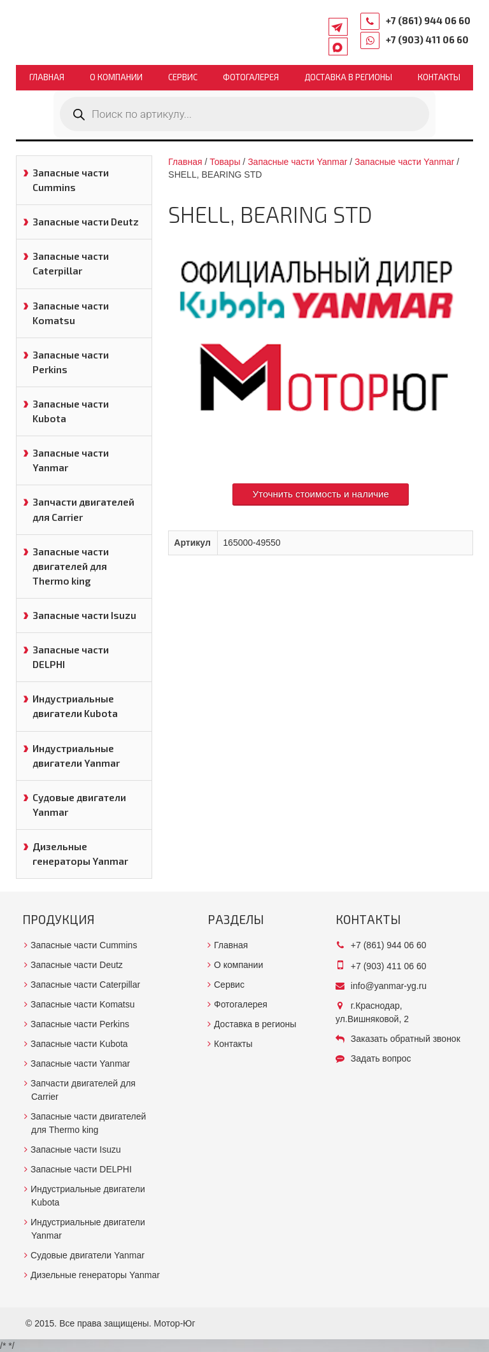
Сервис (182, 77)
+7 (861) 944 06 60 (428, 20)
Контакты (439, 77)
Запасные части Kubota (70, 411)
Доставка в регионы (348, 77)
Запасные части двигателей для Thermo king (70, 566)
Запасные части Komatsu (70, 313)
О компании (116, 77)
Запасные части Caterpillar (70, 263)
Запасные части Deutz (85, 221)
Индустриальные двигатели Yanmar (76, 756)
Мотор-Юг (174, 1323)
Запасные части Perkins (70, 362)
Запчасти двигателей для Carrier (83, 509)
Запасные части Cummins (70, 180)
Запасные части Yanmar (70, 460)
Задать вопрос (381, 1058)
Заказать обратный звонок (405, 1039)
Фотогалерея (251, 77)
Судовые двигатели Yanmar (79, 805)
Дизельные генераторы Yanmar (80, 854)
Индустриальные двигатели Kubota (75, 706)
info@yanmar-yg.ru (389, 986)
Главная (46, 77)
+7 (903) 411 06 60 (427, 39)
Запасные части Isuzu (84, 615)
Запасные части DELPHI (70, 657)
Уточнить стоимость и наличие (320, 493)
